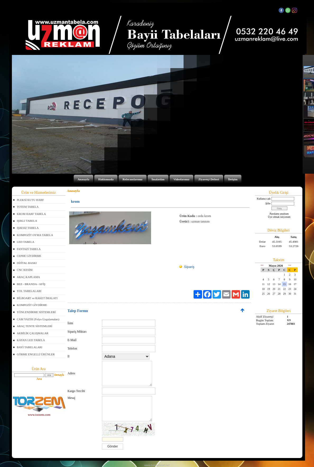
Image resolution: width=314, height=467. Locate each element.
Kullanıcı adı (264, 198)
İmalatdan (158, 179)
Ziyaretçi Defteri (208, 179)
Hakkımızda (106, 179)
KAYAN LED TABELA (31, 340)
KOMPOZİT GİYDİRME (32, 304)
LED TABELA (25, 241)
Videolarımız (182, 179)
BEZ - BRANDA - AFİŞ (31, 284)
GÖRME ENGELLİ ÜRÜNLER (36, 354)
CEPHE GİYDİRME (29, 255)
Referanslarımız (133, 179)
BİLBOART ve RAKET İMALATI (37, 298)
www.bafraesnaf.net (157, 465)
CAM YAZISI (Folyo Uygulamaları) (38, 319)
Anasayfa (83, 179)
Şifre (267, 203)
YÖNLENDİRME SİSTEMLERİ (36, 312)
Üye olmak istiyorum (279, 216)
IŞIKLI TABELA (27, 220)
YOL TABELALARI (29, 291)
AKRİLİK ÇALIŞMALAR (32, 333)
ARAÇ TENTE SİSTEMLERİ (34, 326)
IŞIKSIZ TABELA (28, 227)
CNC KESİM (25, 269)
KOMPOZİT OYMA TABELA (35, 235)
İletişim (232, 179)
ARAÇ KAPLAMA (28, 277)
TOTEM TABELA (28, 206)
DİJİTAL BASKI (27, 263)
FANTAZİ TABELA (29, 249)
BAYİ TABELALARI (30, 347)
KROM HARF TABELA (31, 213)
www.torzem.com (39, 413)
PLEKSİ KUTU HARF (30, 199)
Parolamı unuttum (279, 213)
